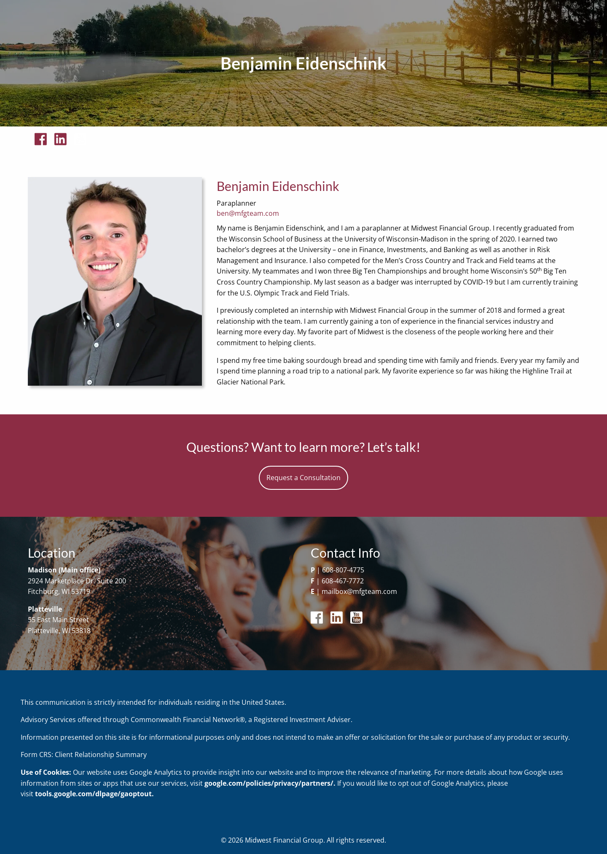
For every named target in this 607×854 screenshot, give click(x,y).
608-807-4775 (343, 570)
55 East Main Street (58, 619)
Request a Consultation (303, 477)
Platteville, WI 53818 (59, 630)
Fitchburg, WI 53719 (59, 591)
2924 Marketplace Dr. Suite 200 (77, 580)
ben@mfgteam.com (248, 213)
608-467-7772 (343, 580)
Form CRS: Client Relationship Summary (84, 754)
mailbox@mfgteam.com (359, 591)
